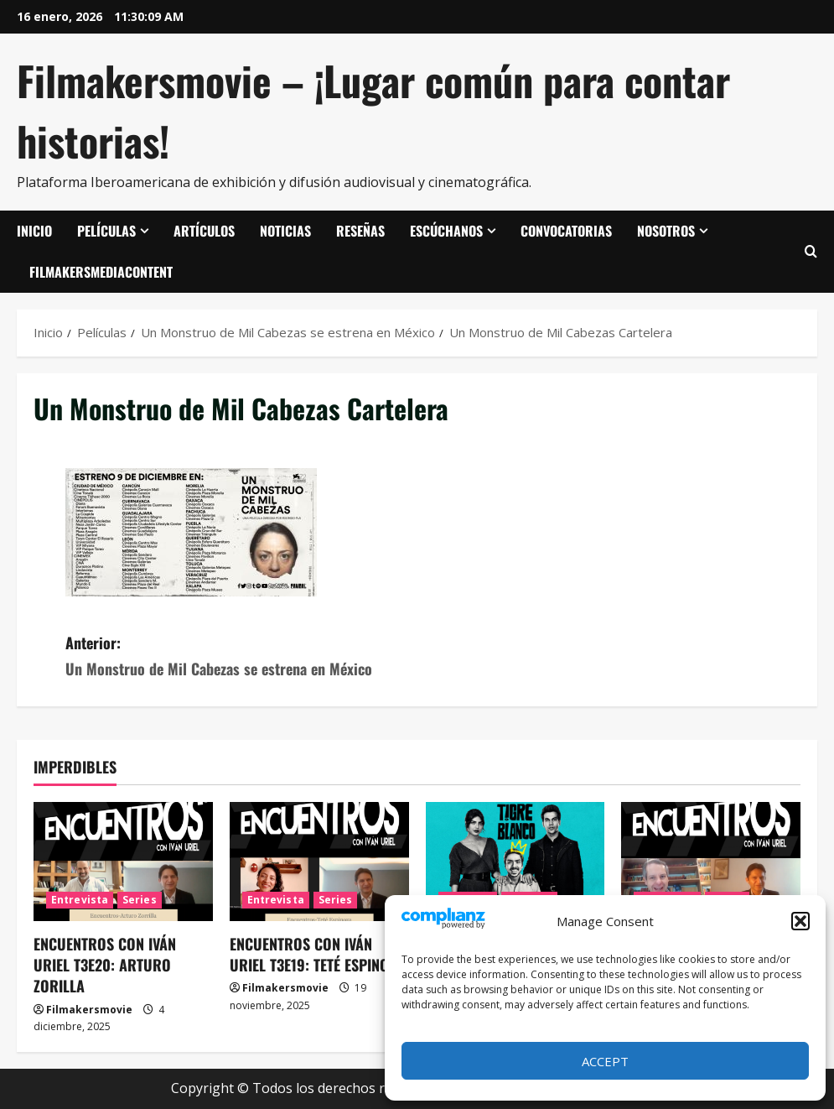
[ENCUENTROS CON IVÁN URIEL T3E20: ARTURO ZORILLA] (123, 862)
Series (139, 900)
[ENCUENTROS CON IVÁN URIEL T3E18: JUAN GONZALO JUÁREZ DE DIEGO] (710, 862)
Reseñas (360, 231)
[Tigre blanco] (515, 862)
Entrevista (79, 900)
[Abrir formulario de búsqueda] (811, 252)
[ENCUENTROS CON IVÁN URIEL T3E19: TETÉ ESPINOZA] (319, 862)
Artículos (204, 231)
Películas (106, 231)
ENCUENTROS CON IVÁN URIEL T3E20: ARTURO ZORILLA (105, 965)
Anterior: (241, 656)
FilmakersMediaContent (101, 272)
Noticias (285, 231)
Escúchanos (446, 231)
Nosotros (666, 231)
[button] (800, 921)
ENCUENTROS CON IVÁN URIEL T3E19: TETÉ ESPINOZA (317, 954)
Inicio (34, 231)
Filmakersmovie (89, 1009)
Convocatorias (566, 231)
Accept (605, 1061)
